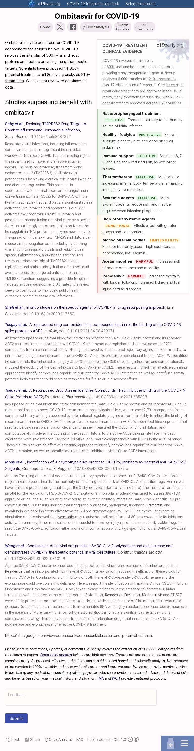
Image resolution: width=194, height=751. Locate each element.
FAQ (79, 740)
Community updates (56, 655)
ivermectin (154, 506)
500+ (111, 67)
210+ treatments (162, 79)
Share (35, 740)
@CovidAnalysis (58, 740)
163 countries (170, 103)
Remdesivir (13, 572)
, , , (45, 130)
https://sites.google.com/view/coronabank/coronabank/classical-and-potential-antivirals (79, 636)
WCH (116, 679)
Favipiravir (132, 595)
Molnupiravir (152, 595)
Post (15, 740)
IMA (101, 679)
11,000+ (71, 68)
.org (49, 3)
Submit (16, 718)
